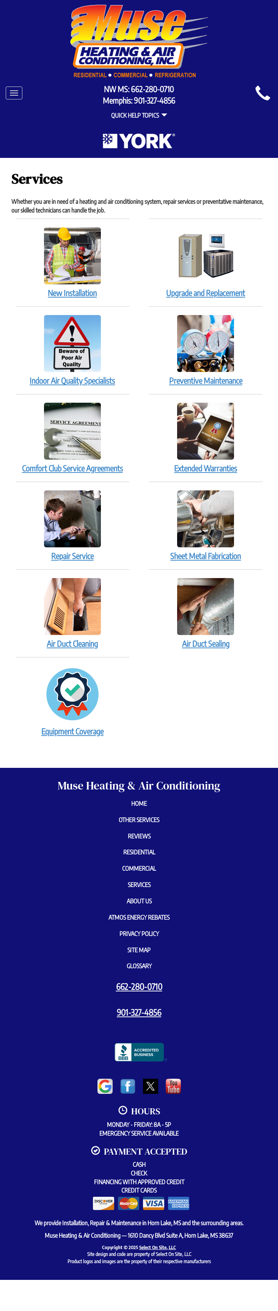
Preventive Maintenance (205, 350)
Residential (139, 852)
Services (139, 885)
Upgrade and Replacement (205, 262)
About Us (139, 901)
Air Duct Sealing (205, 613)
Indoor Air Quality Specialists (72, 350)
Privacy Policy (139, 934)
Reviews (139, 836)
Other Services (139, 820)
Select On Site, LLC (157, 1247)
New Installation (72, 262)
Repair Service (72, 525)
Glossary (139, 966)
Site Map (139, 950)
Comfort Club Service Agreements (72, 437)
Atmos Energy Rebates (139, 917)
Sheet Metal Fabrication (205, 525)
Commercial (139, 868)
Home (139, 803)
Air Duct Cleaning (72, 613)
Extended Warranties (205, 437)
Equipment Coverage (72, 700)
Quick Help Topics (139, 115)
